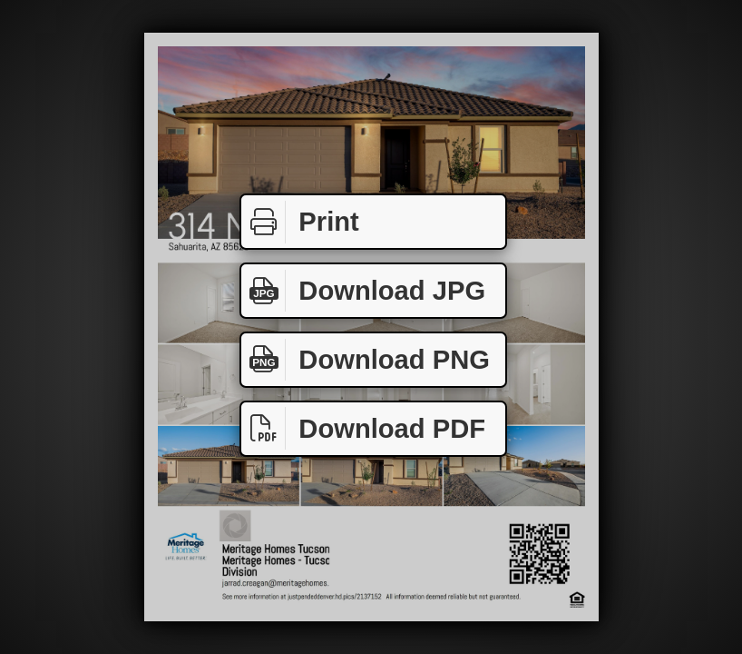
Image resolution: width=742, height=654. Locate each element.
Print (300, 222)
